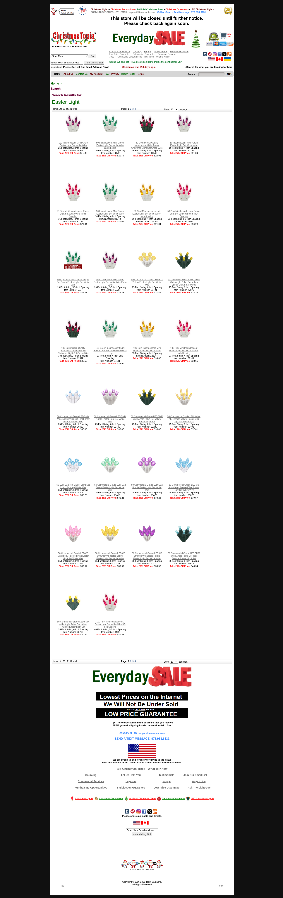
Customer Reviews (167, 54)
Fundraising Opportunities (129, 56)
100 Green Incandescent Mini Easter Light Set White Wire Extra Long (110, 351)
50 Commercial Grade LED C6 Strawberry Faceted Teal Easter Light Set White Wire (183, 487)
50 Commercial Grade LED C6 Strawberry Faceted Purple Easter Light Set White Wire (147, 556)
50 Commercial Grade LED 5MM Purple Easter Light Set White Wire (110, 419)
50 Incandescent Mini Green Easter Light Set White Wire (110, 212)
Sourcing (91, 775)
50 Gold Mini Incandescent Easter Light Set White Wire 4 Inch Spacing (146, 214)
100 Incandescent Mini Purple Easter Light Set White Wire (73, 144)
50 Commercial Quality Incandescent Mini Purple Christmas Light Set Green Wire (146, 145)
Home (55, 83)
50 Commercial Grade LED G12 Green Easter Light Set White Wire (110, 487)
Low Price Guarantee (119, 54)
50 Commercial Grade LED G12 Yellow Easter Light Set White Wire (147, 282)
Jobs (111, 56)
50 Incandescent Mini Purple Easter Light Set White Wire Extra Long (110, 282)
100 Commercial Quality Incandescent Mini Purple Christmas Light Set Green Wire (73, 351)
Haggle (166, 781)
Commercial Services (119, 51)
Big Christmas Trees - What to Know (142, 768)
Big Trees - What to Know (156, 56)
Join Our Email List (195, 775)
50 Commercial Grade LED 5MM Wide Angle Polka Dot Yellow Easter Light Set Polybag (184, 282)
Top (62, 886)
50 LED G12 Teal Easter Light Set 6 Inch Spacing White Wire (73, 486)
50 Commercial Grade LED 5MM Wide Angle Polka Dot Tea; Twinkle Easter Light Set (184, 556)
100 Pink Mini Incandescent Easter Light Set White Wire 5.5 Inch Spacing (110, 624)
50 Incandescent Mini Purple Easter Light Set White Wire (184, 144)
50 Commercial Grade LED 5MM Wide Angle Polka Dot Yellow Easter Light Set (147, 419)
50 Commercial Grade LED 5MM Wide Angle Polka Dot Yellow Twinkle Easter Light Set (73, 624)
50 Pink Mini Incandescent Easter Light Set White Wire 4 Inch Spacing (73, 214)
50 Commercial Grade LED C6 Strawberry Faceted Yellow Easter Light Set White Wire (110, 556)
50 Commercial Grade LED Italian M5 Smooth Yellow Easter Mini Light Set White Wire (183, 419)
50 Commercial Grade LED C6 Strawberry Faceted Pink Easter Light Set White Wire (73, 556)
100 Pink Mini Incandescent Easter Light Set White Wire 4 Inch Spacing (183, 351)
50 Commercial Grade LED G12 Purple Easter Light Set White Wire (147, 487)
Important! (56, 67)
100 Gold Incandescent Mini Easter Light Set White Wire (147, 349)
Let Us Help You (131, 775)
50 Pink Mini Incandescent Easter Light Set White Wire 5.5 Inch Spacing (183, 214)
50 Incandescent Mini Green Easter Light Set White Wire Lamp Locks (110, 145)
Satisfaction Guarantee (144, 54)
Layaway (137, 51)
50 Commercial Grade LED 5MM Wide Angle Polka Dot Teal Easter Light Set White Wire (73, 419)
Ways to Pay (199, 781)
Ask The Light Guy (199, 787)
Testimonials (166, 775)
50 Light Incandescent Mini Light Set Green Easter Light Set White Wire (73, 282)
